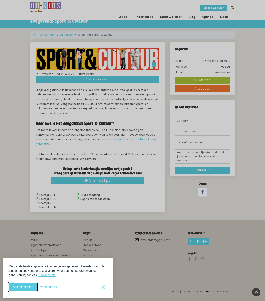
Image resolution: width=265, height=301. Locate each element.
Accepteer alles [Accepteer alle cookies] (23, 286)
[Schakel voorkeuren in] (49, 287)
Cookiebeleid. (47, 275)
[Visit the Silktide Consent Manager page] (103, 287)
